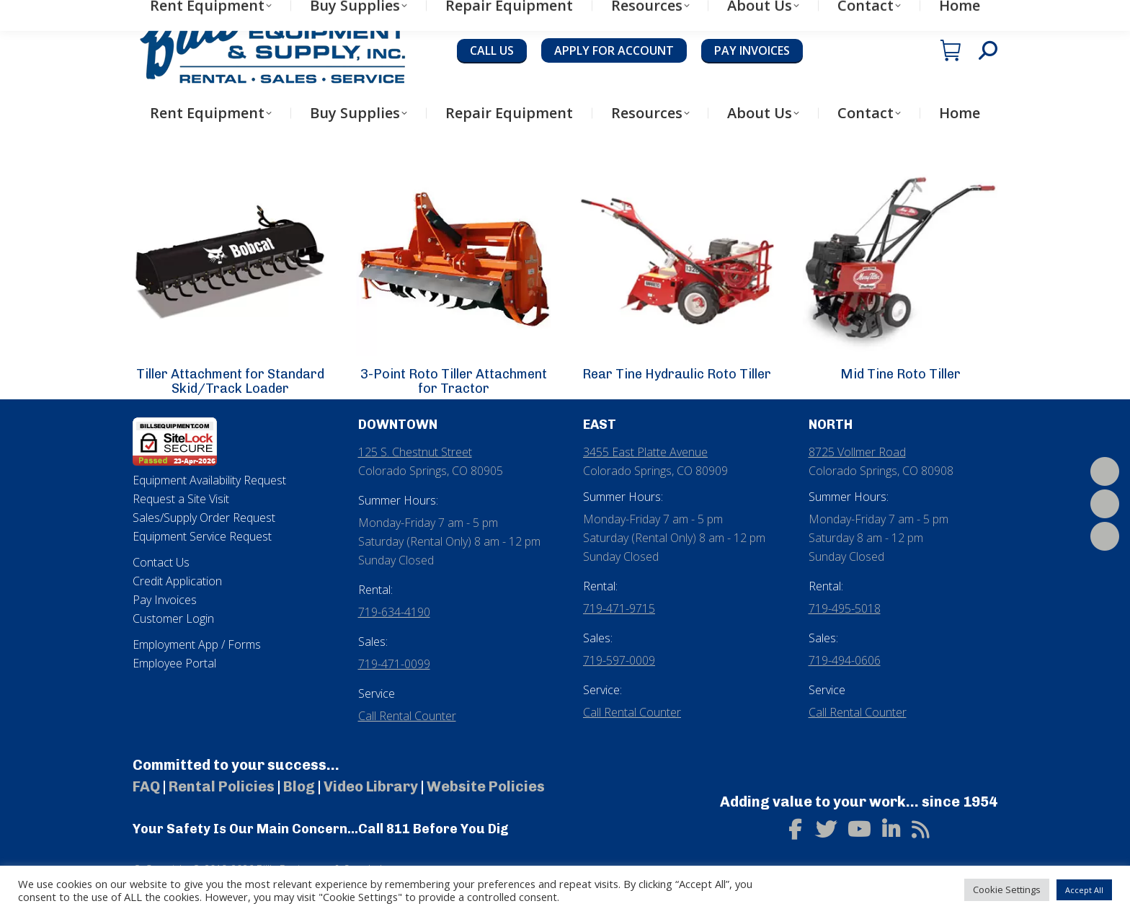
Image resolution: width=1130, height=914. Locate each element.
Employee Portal (174, 663)
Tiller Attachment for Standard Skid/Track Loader (230, 381)
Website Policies (486, 786)
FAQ (146, 786)
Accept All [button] (1084, 889)
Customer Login (173, 618)
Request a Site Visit (181, 499)
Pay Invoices (165, 600)
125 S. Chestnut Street (415, 452)
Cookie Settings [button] (1007, 889)
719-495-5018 (845, 608)
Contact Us (161, 562)
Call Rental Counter (407, 716)
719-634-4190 (394, 612)
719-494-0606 (845, 660)
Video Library (371, 786)
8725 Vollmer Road (857, 452)
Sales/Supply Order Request (204, 517)
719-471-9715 (619, 608)
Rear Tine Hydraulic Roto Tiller (676, 374)
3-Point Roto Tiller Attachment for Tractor (453, 381)
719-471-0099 (394, 664)
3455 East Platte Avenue (645, 452)
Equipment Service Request (202, 536)
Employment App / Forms (197, 644)
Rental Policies (222, 786)
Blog (299, 786)
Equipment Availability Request (209, 480)
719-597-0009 (619, 660)
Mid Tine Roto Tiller (900, 374)
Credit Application (177, 581)
